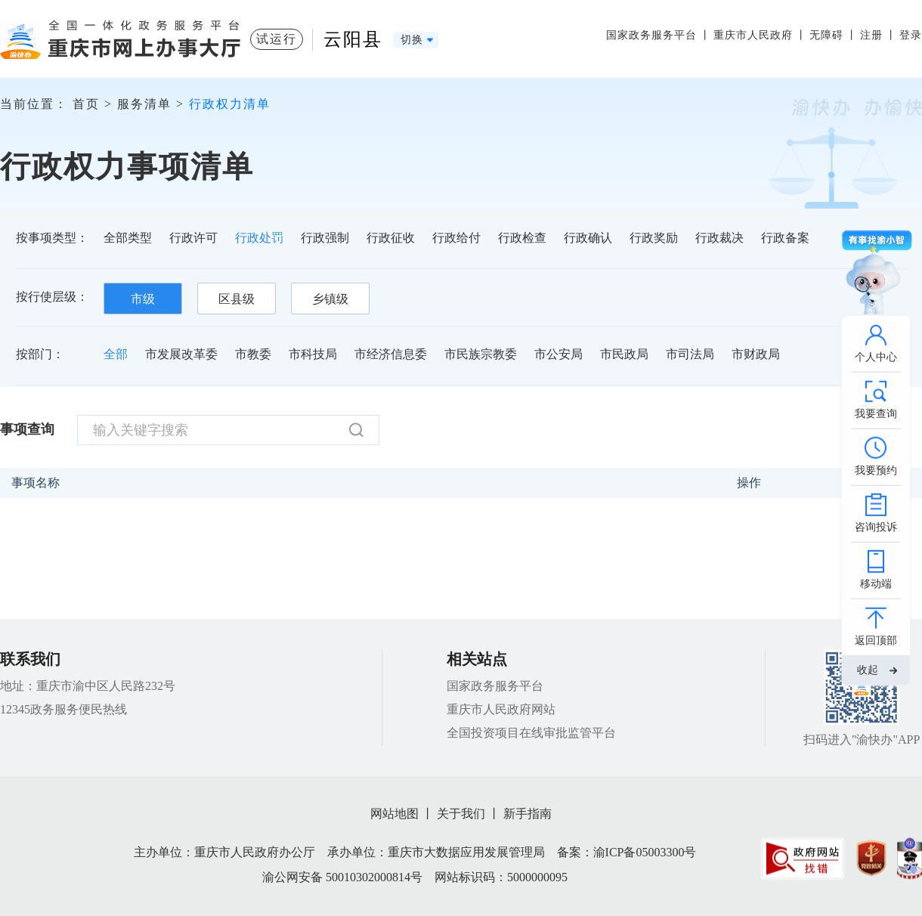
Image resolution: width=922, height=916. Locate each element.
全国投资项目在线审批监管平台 (531, 732)
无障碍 (826, 35)
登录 (910, 35)
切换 (412, 39)
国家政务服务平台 (651, 35)
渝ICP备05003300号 (645, 852)
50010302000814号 (374, 877)
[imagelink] (802, 858)
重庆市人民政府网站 (501, 709)
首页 (86, 103)
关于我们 (461, 813)
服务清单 (144, 103)
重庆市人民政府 (753, 35)
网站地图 (394, 813)
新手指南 (527, 813)
